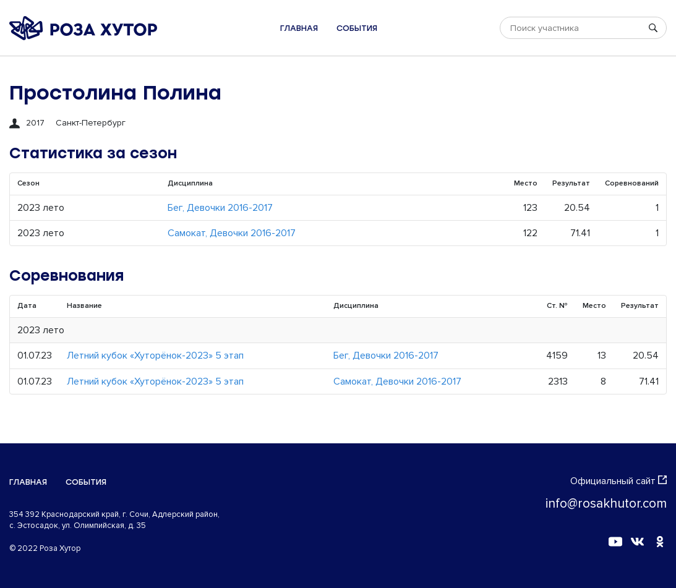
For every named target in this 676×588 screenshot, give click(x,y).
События (356, 28)
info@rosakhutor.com (606, 503)
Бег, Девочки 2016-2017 (220, 208)
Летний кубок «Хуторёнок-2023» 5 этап (155, 355)
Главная (299, 28)
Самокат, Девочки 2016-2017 (232, 233)
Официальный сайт (618, 481)
